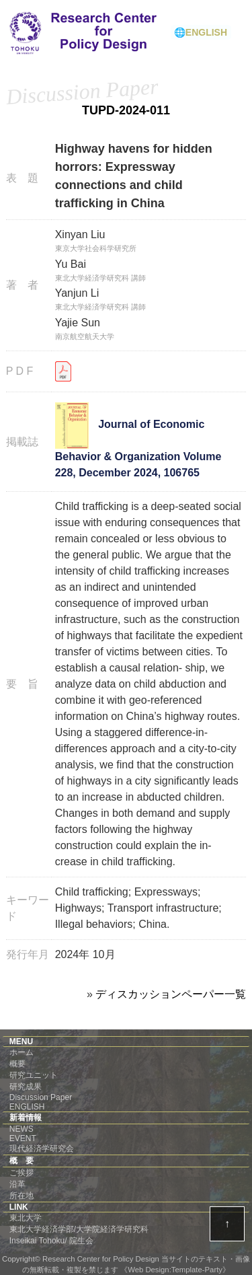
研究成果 (25, 1086)
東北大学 (25, 1218)
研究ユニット (33, 1075)
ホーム (21, 1052)
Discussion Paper (40, 1097)
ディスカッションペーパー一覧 (170, 994)
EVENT (22, 1138)
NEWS (21, 1129)
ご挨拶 (21, 1172)
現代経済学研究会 (41, 1148)
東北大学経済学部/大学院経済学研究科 (79, 1229)
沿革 (17, 1184)
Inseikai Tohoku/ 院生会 (51, 1240)
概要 (17, 1063)
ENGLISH (27, 1107)
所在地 (21, 1195)
